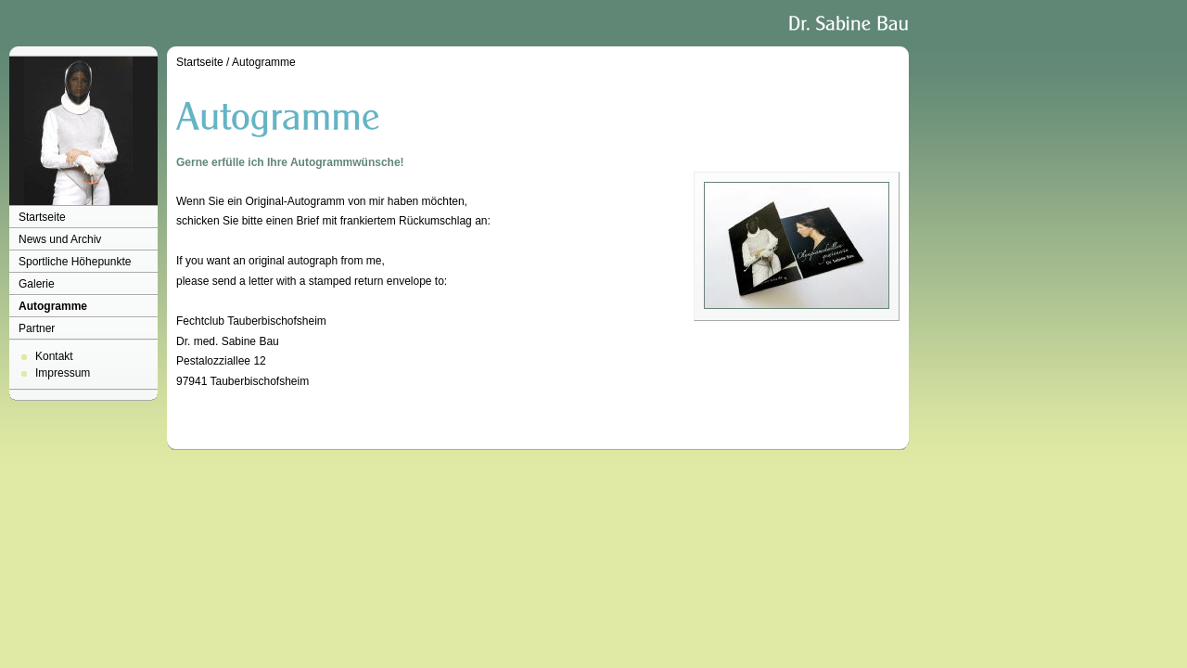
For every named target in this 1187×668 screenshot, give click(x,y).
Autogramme (53, 306)
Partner (37, 328)
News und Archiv (60, 239)
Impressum (62, 372)
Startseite (42, 217)
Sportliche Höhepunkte (75, 261)
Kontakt (54, 356)
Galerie (37, 283)
